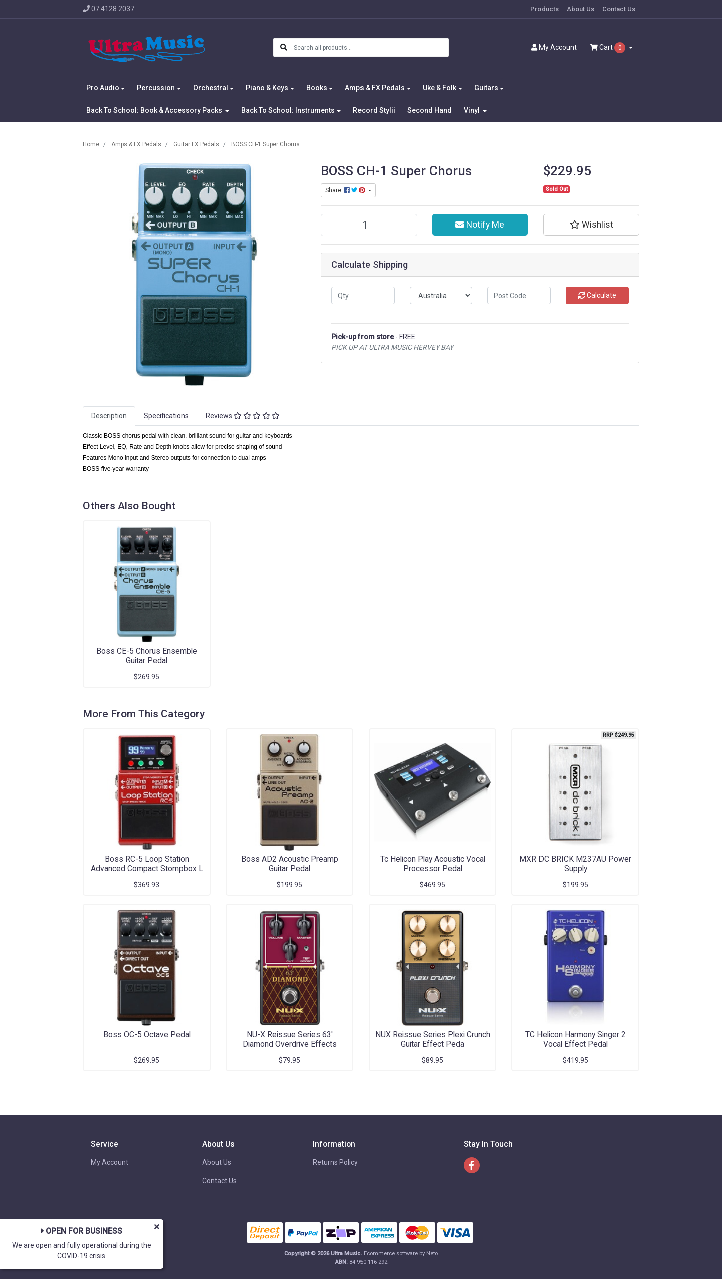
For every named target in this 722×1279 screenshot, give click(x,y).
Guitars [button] (486, 88)
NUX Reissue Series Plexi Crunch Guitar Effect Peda (432, 1039)
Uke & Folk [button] (439, 88)
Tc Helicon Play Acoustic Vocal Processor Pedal (432, 863)
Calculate (597, 295)
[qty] (363, 295)
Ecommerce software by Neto (401, 1253)
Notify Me (479, 225)
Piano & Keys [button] (267, 88)
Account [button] (554, 47)
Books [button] (316, 88)
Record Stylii (374, 110)
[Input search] (371, 47)
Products (544, 9)
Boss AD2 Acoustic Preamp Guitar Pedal (289, 863)
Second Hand (429, 110)
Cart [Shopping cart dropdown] (608, 47)
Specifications (166, 416)
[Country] (441, 295)
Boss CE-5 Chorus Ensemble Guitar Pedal (146, 655)
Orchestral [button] (210, 88)
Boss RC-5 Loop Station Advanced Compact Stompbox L (147, 863)
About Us (580, 9)
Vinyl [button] (472, 110)
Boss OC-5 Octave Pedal (147, 1034)
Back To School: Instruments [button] (288, 110)
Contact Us (618, 9)
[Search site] (284, 47)
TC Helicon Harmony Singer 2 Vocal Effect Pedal (575, 1039)
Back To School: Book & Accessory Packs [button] (155, 110)
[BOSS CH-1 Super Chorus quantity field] (369, 225)
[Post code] (519, 295)
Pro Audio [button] (102, 88)
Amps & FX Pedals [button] (375, 88)
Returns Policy (335, 1162)
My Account (109, 1162)
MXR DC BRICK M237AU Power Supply (575, 863)
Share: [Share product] (346, 190)
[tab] (109, 416)
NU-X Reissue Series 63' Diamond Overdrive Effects (290, 1039)
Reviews (243, 416)
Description (109, 416)
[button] (591, 225)
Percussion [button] (156, 88)
